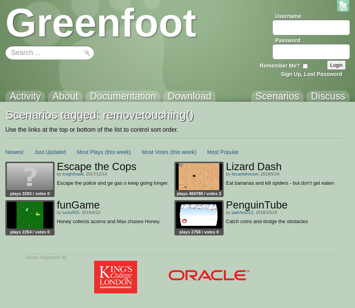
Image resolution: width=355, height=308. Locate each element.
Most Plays (90, 152)
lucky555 (71, 212)
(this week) (118, 152)
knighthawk (73, 174)
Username (288, 16)
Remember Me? (280, 66)
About (31, 257)
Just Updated (50, 152)
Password (287, 40)
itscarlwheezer (245, 174)
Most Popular (223, 152)
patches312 (243, 212)
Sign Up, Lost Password (311, 74)
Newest (14, 152)
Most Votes (155, 152)
